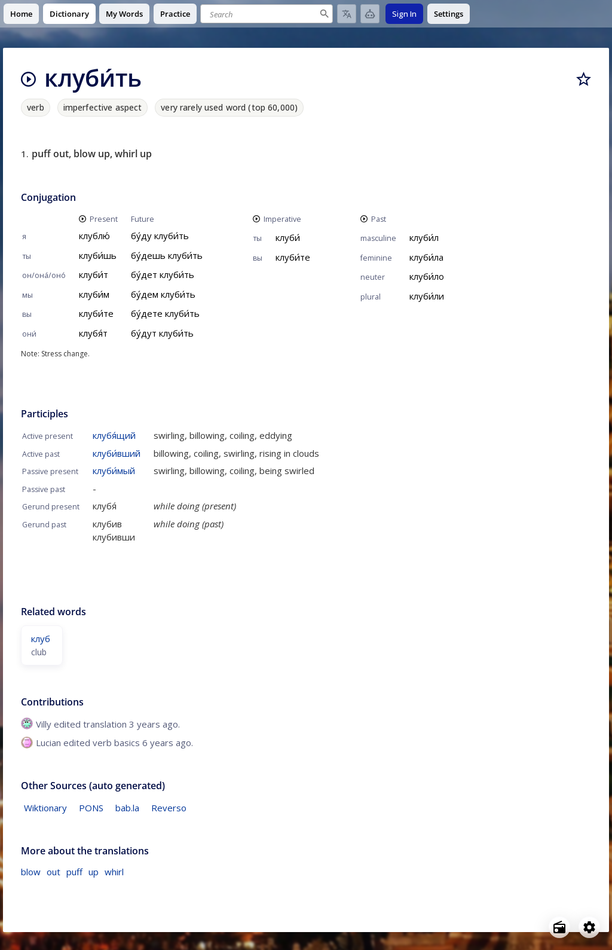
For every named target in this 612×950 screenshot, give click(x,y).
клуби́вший (116, 453)
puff (74, 872)
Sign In (404, 13)
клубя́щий (114, 435)
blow (31, 872)
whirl (114, 872)
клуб (40, 638)
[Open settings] (589, 927)
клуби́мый (114, 470)
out (53, 872)
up (93, 872)
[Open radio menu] (559, 927)
